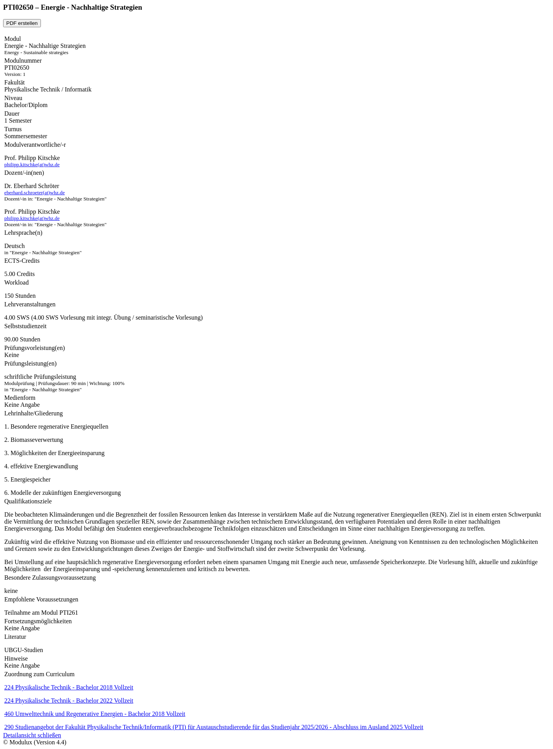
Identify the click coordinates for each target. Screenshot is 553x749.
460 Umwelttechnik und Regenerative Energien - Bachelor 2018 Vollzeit (94, 713)
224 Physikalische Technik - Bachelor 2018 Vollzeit (68, 687)
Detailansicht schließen (32, 735)
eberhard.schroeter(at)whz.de (34, 192)
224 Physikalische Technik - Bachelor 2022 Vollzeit (68, 700)
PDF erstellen (22, 23)
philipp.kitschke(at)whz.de (32, 164)
